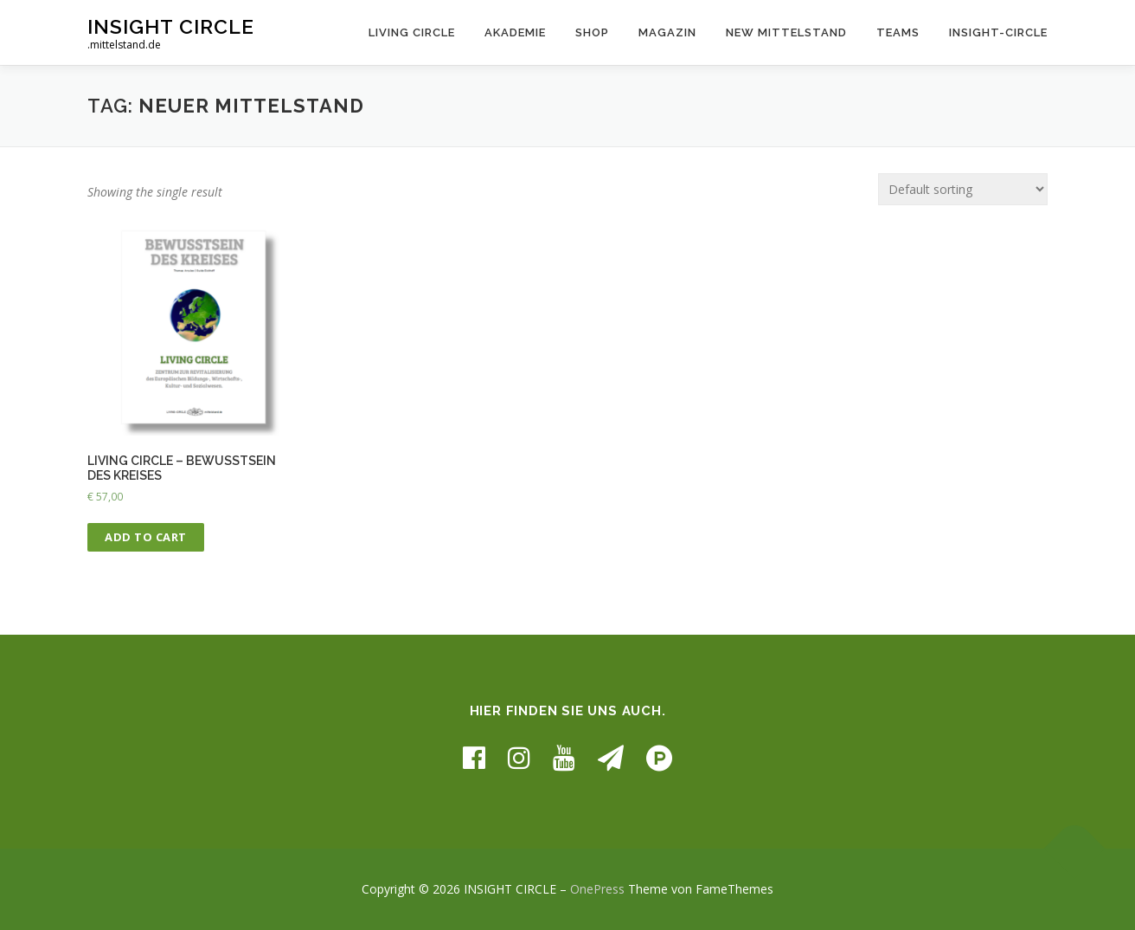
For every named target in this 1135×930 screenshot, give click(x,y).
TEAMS (898, 32)
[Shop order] (963, 189)
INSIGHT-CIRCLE (998, 32)
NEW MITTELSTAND (786, 32)
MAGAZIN (667, 32)
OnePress (597, 889)
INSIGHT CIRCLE (170, 26)
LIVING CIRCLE (412, 32)
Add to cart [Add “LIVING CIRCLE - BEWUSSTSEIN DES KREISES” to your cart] (146, 537)
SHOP (592, 32)
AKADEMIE (515, 32)
